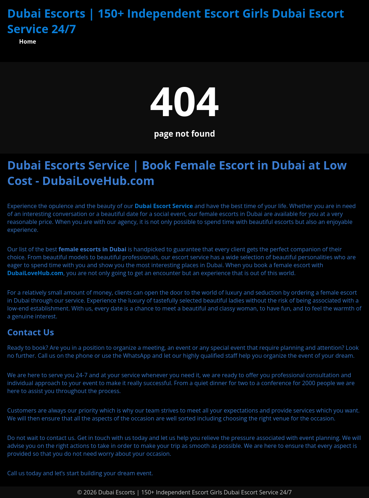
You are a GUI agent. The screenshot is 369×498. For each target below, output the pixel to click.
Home (27, 41)
